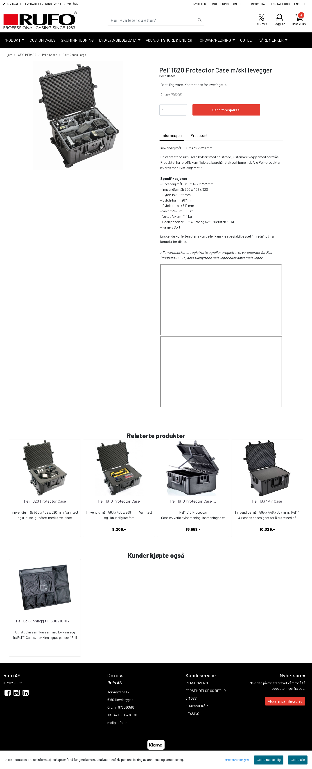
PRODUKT (12, 40)
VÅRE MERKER (271, 40)
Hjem (9, 55)
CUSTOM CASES (43, 40)
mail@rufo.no (117, 722)
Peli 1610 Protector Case (119, 501)
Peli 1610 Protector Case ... (193, 501)
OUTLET (247, 40)
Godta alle (298, 760)
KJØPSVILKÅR (257, 3)
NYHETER (199, 3)
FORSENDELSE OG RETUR (205, 690)
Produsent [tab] (199, 135)
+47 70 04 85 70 (125, 715)
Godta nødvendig (269, 760)
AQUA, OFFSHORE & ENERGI (169, 40)
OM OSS (238, 3)
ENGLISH (300, 3)
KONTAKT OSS (280, 3)
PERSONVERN (196, 683)
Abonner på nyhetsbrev (285, 701)
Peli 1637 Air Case (267, 501)
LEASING (192, 713)
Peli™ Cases (47, 55)
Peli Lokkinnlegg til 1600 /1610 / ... (45, 620)
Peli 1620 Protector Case (45, 501)
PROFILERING (219, 3)
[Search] (156, 20)
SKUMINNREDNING (77, 40)
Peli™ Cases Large (72, 55)
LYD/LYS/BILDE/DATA (118, 40)
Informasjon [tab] (172, 135)
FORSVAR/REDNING (215, 40)
